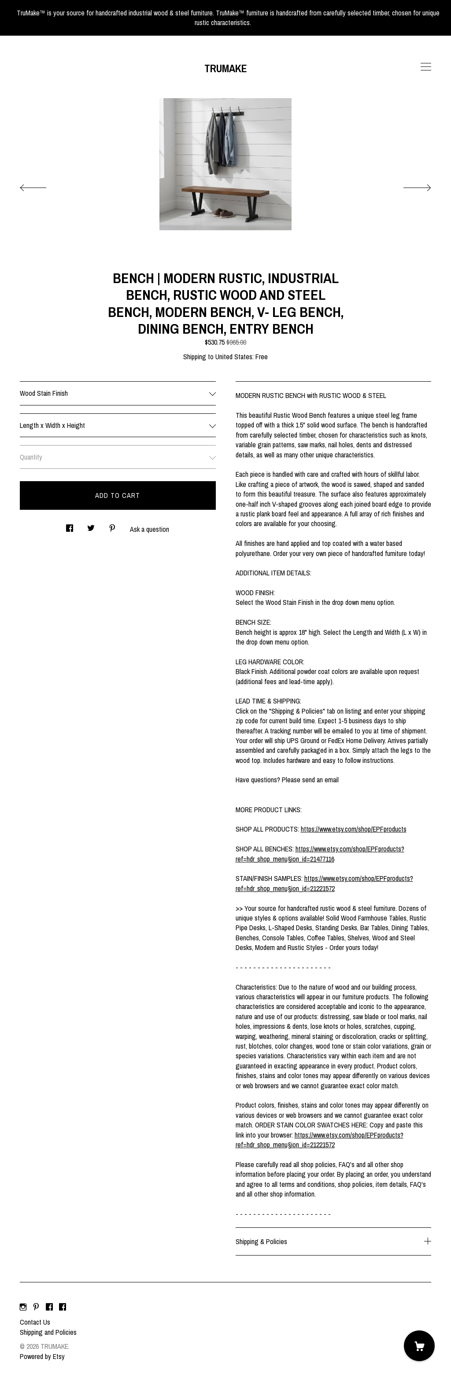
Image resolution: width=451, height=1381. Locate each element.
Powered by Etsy (42, 1356)
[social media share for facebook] (69, 525)
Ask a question (149, 529)
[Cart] (419, 1345)
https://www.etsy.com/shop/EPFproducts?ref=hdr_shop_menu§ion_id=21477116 (320, 853)
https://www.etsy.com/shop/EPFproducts (354, 829)
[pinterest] (36, 1307)
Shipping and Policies (48, 1332)
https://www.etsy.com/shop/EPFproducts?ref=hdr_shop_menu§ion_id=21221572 (324, 883)
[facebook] (49, 1307)
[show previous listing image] (42, 185)
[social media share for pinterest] (112, 525)
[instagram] (23, 1307)
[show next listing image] (409, 185)
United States (233, 356)
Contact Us (35, 1322)
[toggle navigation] (426, 67)
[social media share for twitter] (91, 525)
